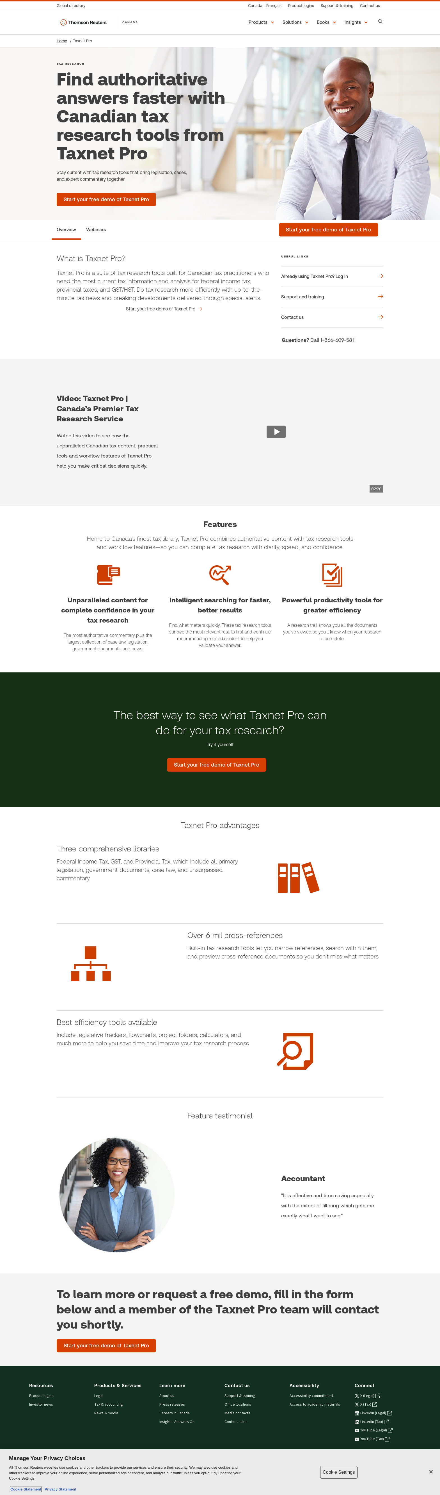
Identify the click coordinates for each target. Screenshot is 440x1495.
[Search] (380, 21)
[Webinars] (96, 230)
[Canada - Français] (265, 5)
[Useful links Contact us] (332, 317)
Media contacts (237, 1413)
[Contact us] (370, 5)
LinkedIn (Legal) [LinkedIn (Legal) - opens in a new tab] (373, 1413)
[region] (220, 1472)
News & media (106, 1413)
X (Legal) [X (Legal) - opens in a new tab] (367, 1395)
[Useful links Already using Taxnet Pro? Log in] (332, 276)
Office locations (237, 1404)
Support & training (239, 1395)
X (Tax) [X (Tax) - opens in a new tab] (366, 1404)
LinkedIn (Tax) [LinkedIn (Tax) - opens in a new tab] (372, 1421)
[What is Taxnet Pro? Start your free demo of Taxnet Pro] (164, 309)
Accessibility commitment (311, 1395)
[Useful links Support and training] (332, 297)
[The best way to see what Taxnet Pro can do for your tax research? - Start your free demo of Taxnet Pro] (216, 765)
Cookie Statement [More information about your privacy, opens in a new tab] (25, 1489)
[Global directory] (73, 5)
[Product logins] (301, 5)
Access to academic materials (315, 1404)
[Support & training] (337, 5)
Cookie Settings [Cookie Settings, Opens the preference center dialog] (339, 1472)
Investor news (41, 1404)
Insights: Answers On (176, 1421)
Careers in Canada (174, 1413)
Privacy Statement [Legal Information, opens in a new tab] (59, 1489)
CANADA (130, 22)
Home (62, 41)
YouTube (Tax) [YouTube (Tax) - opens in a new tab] (372, 1438)
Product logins (41, 1395)
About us (166, 1395)
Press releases (172, 1404)
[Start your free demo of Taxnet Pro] (328, 229)
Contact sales (235, 1421)
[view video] (276, 432)
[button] (262, 22)
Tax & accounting (108, 1404)
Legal (98, 1395)
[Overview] (66, 230)
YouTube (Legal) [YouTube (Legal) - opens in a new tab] (374, 1430)
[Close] (431, 1472)
